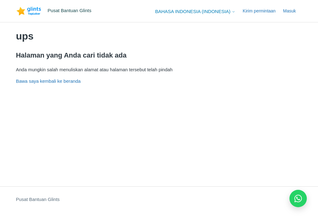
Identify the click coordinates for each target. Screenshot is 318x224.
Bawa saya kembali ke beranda (48, 81)
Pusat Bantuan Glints (38, 199)
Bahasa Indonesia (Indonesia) (195, 11)
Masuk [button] (289, 10)
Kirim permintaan (259, 10)
